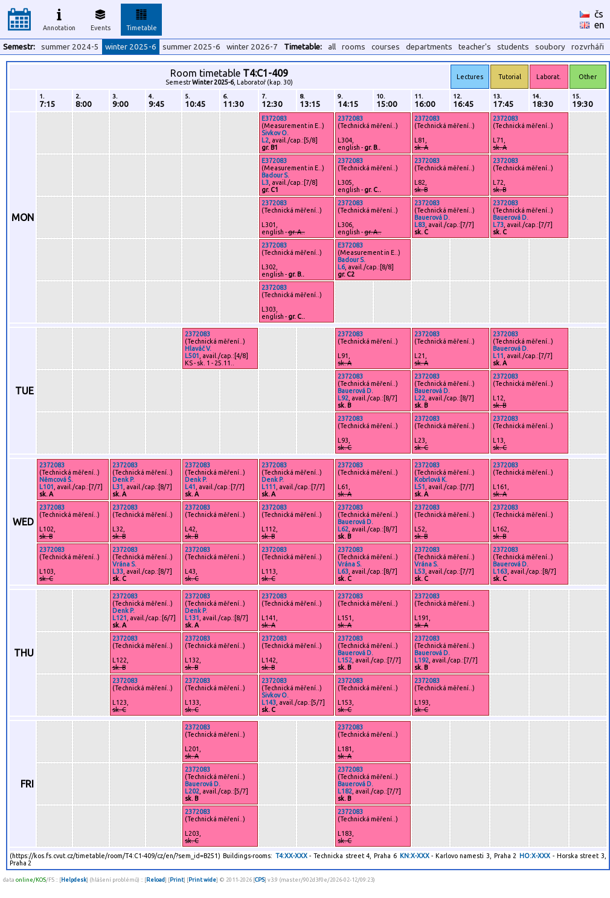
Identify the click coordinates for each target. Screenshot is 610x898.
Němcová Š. (56, 479)
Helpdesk (73, 879)
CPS (260, 879)
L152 (345, 660)
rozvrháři (587, 46)
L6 (341, 267)
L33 (117, 571)
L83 (419, 224)
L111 (269, 486)
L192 (421, 660)
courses (385, 46)
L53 (419, 571)
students (513, 46)
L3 (265, 182)
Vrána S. (124, 564)
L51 (419, 486)
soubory (550, 46)
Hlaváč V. (198, 348)
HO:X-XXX (534, 855)
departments (429, 46)
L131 (192, 617)
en (599, 24)
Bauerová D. (432, 217)
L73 (498, 224)
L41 (190, 486)
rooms (353, 46)
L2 (265, 140)
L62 (343, 529)
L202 (192, 791)
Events (101, 18)
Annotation (59, 18)
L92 (343, 398)
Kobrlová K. (431, 479)
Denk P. (123, 479)
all (332, 46)
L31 (117, 486)
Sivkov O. (275, 132)
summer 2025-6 (191, 46)
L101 (46, 486)
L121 (119, 617)
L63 (343, 571)
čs (598, 13)
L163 (500, 571)
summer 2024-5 (70, 46)
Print (177, 879)
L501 (192, 355)
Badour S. (275, 175)
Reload (155, 879)
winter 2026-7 (252, 46)
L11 (498, 355)
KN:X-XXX (414, 855)
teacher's (474, 46)
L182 (345, 791)
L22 (419, 398)
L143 (269, 702)
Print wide (202, 879)
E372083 (274, 118)
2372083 (350, 118)
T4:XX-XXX (291, 855)
